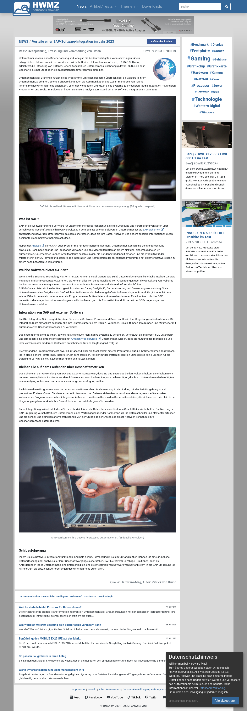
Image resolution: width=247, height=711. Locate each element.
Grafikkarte (217, 66)
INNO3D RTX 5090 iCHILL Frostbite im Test (205, 235)
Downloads (152, 6)
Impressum (78, 689)
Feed (75, 697)
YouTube (115, 697)
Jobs (101, 689)
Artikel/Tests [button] (102, 6)
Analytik (36, 245)
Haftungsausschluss (163, 689)
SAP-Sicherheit (151, 229)
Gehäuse (219, 59)
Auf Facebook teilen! (162, 41)
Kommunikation (30, 596)
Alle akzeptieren (225, 700)
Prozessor (200, 85)
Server (216, 86)
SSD (215, 92)
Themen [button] (128, 6)
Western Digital (206, 106)
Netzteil (201, 79)
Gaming (199, 58)
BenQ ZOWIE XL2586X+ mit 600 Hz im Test (206, 156)
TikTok (134, 697)
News (82, 6)
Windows (207, 112)
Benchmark (199, 44)
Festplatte (200, 50)
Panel (214, 79)
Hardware (199, 73)
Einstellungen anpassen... (184, 700)
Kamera (216, 73)
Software (90, 596)
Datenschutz (113, 689)
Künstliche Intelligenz (54, 596)
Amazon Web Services (84, 338)
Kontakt (91, 689)
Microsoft (75, 596)
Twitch (151, 697)
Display (217, 44)
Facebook (93, 697)
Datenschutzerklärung (212, 688)
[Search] (200, 6)
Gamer (218, 51)
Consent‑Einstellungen (136, 689)
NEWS (23, 41)
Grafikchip (196, 66)
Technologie (105, 596)
